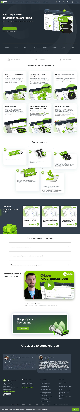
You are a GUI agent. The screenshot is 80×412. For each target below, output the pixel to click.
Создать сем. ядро (10, 28)
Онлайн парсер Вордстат (45, 387)
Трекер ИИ (42, 384)
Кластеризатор (43, 390)
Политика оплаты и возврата (64, 387)
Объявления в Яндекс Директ (46, 392)
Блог (60, 383)
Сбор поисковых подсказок (45, 389)
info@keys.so (8, 389)
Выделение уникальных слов (46, 396)
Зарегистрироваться (22, 328)
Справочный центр (62, 381)
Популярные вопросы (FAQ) (64, 390)
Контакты (61, 395)
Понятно (75, 409)
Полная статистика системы (27, 387)
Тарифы (60, 384)
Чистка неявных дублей (45, 398)
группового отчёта (43, 113)
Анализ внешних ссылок (45, 383)
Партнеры (61, 393)
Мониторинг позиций (44, 386)
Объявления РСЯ (43, 393)
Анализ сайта (43, 381)
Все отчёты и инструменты (45, 401)
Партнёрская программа (63, 392)
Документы (61, 398)
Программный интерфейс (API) (65, 396)
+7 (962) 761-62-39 (14, 387)
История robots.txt (43, 395)
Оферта (60, 389)
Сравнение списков (44, 399)
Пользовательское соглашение (65, 386)
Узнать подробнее (44, 409)
